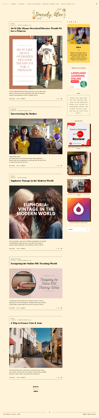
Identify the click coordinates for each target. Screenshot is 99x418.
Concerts (77, 98)
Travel (12, 318)
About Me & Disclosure (34, 4)
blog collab (72, 98)
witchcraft (81, 111)
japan (78, 102)
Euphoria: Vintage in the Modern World (32, 181)
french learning (80, 100)
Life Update (71, 104)
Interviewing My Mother (24, 114)
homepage (13, 4)
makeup (76, 104)
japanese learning (83, 102)
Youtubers (86, 111)
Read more (12, 98)
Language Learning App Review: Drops (79, 222)
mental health (82, 104)
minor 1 (25, 177)
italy (75, 102)
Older (35, 391)
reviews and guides (16, 259)
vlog (78, 111)
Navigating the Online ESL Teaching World (34, 263)
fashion (13, 23)
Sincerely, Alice (27, 25)
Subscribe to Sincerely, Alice (51, 4)
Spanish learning (79, 108)
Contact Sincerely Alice (68, 4)
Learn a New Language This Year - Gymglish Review (78, 148)
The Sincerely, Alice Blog (10, 414)
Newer (36, 387)
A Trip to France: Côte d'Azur (26, 323)
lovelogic (93, 414)
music (86, 104)
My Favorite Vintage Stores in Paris (78, 176)
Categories (21, 4)
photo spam (81, 106)
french (74, 100)
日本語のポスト (78, 113)
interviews (13, 109)
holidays (85, 100)
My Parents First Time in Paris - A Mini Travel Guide (79, 194)
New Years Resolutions (74, 106)
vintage (74, 111)
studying (85, 108)
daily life (81, 98)
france (71, 100)
